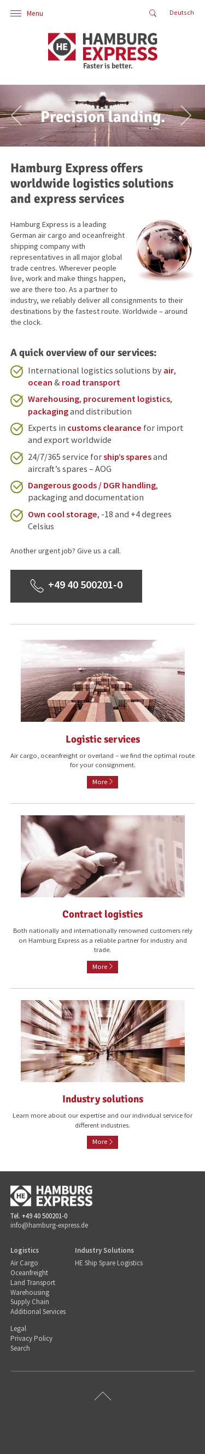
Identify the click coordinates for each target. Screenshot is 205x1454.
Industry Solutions (104, 1250)
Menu (26, 13)
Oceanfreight (29, 1272)
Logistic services (103, 739)
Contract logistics (102, 914)
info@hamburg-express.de (49, 1225)
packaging (48, 411)
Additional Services (38, 1311)
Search (20, 1348)
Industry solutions (102, 1099)
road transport (91, 382)
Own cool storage (62, 514)
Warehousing (53, 398)
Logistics (24, 1250)
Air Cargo (24, 1263)
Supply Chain (29, 1301)
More (99, 782)
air (168, 370)
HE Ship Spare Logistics (109, 1263)
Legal (18, 1328)
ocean (40, 382)
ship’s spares (127, 456)
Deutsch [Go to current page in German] (181, 12)
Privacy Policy (31, 1338)
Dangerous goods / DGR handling (92, 485)
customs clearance (104, 427)
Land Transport (32, 1282)
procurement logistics (126, 398)
